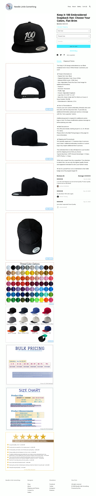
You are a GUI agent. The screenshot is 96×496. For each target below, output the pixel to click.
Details (59, 61)
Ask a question (71, 55)
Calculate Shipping (62, 27)
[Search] (89, 7)
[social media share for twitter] (61, 55)
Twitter (51, 486)
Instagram (52, 488)
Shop (69, 6)
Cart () (84, 6)
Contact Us (31, 490)
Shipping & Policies (69, 61)
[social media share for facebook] (57, 55)
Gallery (79, 6)
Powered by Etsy (76, 488)
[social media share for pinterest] (64, 55)
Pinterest (51, 490)
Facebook (52, 484)
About (74, 6)
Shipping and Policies (33, 488)
